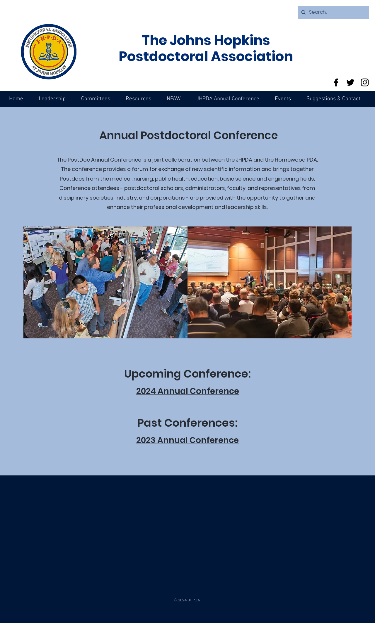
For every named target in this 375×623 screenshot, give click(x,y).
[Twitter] (350, 82)
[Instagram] (364, 82)
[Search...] (333, 12)
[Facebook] (336, 82)
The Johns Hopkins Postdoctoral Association (206, 48)
